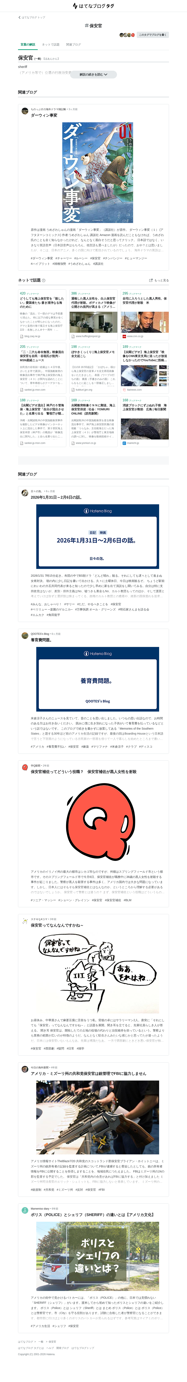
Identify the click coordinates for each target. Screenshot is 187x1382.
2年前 (46, 765)
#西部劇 (49, 1048)
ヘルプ (50, 1348)
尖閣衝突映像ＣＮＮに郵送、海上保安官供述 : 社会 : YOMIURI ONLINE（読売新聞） (93, 409)
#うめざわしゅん (80, 263)
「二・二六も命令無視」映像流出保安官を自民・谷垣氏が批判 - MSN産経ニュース (42, 356)
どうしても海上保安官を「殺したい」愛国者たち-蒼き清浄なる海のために (42, 302)
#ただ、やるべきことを (92, 604)
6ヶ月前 (50, 491)
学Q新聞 (35, 765)
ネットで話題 (51, 44)
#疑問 (60, 1048)
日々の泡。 (37, 491)
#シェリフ (59, 1326)
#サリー (69, 604)
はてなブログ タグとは (31, 1348)
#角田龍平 (53, 615)
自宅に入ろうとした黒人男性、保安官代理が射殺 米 (145, 300)
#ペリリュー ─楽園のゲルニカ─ (52, 609)
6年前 (55, 1208)
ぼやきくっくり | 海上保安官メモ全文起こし (93, 354)
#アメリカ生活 (40, 1326)
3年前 (53, 919)
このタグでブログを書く (153, 34)
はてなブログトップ (82, 1348)
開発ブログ (62, 1348)
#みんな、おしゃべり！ (46, 604)
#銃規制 (36, 1189)
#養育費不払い (56, 746)
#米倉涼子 (117, 746)
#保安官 (95, 258)
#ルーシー (81, 258)
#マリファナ (99, 746)
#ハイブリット (40, 263)
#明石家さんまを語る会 (133, 609)
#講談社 (98, 263)
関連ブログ (73, 44)
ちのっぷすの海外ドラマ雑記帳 (48, 109)
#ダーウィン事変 (42, 258)
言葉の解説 (28, 44)
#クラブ (131, 746)
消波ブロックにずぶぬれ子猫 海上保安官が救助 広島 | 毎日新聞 (145, 407)
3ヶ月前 (73, 109)
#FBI (102, 1189)
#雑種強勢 (59, 263)
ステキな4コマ (39, 919)
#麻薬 (85, 746)
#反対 (79, 1189)
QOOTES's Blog (40, 633)
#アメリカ (37, 746)
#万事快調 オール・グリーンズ (95, 609)
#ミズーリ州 (65, 1189)
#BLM (127, 900)
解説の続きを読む (93, 74)
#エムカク (37, 615)
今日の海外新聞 (39, 1067)
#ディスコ (146, 746)
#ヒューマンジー (136, 258)
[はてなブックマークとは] (43, 280)
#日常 (70, 1048)
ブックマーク (29, 293)
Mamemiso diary (40, 1208)
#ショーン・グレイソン (74, 900)
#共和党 (49, 1189)
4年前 (54, 1067)
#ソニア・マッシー (43, 900)
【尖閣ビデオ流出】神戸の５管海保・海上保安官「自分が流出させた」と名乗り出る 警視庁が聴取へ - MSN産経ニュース (42, 410)
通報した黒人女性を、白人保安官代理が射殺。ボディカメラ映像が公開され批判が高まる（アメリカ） (93, 303)
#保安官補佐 (113, 900)
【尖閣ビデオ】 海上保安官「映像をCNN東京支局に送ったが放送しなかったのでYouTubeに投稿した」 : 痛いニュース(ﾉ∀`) (145, 356)
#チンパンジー (112, 258)
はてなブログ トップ (31, 17)
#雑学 (80, 1048)
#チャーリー (64, 258)
